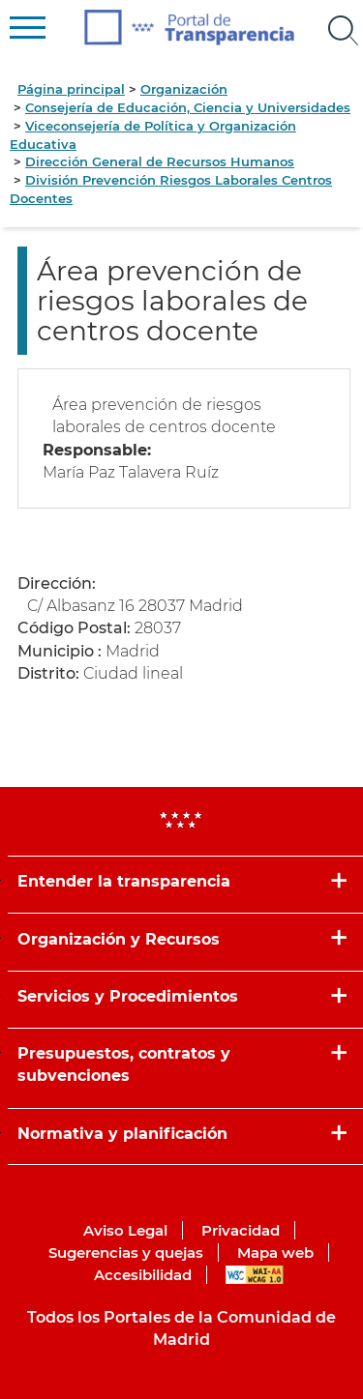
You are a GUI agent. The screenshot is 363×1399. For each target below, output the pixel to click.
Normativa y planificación (122, 1133)
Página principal (71, 89)
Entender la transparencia (123, 881)
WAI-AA (255, 1275)
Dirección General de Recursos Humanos (159, 161)
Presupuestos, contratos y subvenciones (123, 1064)
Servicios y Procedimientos (127, 996)
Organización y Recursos (118, 939)
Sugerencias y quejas (125, 1252)
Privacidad (240, 1230)
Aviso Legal (125, 1230)
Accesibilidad (143, 1275)
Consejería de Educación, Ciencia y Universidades (187, 107)
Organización (183, 89)
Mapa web (275, 1252)
